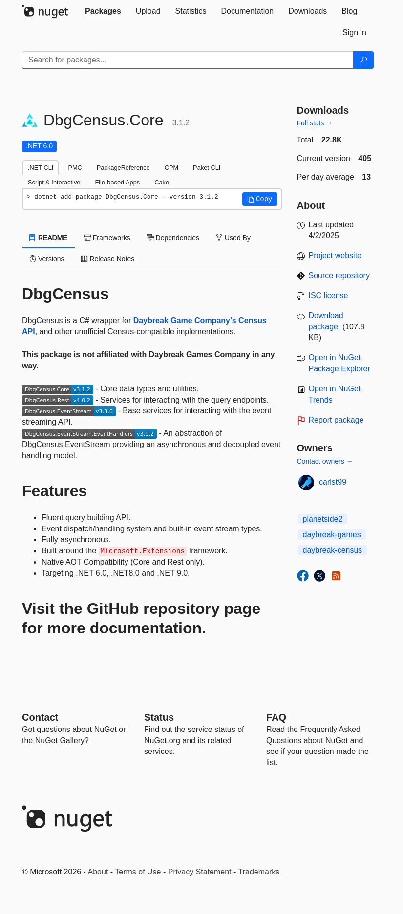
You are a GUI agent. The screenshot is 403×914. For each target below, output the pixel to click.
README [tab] (48, 238)
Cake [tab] (161, 182)
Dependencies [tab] (173, 238)
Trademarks (259, 872)
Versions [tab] (46, 259)
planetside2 (323, 519)
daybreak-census (332, 550)
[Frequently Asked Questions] (276, 717)
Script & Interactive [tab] (54, 182)
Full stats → (315, 123)
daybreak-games (332, 534)
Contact (40, 717)
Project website (335, 255)
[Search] (363, 60)
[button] (259, 199)
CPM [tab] (171, 167)
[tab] (103, 11)
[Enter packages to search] (188, 60)
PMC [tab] (75, 167)
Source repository (339, 275)
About (98, 872)
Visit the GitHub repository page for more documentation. (141, 618)
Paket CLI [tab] (206, 167)
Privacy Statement (200, 872)
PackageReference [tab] (123, 167)
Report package (336, 420)
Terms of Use (138, 872)
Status (159, 717)
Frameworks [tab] (107, 238)
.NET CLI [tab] (40, 167)
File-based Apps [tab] (117, 182)
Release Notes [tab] (108, 259)
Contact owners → (325, 461)
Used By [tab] (233, 238)
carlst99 (332, 482)
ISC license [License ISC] (328, 295)
